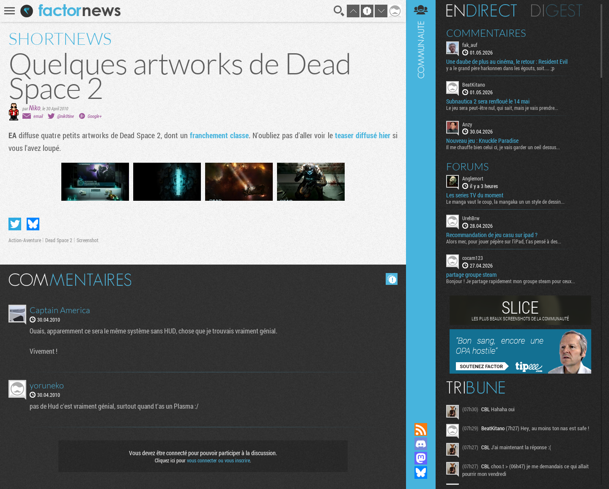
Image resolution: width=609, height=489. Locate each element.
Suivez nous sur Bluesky (420, 472)
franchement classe (219, 135)
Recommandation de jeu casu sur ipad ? (492, 235)
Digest (557, 10)
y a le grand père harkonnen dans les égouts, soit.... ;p (500, 68)
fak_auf (469, 44)
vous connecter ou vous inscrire (218, 460)
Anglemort (472, 178)
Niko (35, 107)
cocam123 (472, 257)
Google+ (95, 116)
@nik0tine (65, 116)
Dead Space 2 (58, 240)
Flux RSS (420, 429)
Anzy (467, 124)
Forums (467, 166)
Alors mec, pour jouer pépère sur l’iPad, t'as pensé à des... (503, 241)
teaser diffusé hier (362, 135)
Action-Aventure (24, 240)
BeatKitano (473, 84)
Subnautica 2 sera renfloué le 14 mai (487, 101)
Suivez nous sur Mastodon (420, 458)
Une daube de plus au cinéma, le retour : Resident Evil (507, 61)
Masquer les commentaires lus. (392, 279)
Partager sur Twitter (14, 224)
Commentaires (486, 33)
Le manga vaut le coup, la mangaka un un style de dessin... (505, 201)
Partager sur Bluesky (33, 224)
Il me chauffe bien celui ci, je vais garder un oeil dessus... (503, 147)
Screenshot (88, 240)
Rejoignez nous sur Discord (420, 443)
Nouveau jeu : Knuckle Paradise (482, 140)
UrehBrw (471, 218)
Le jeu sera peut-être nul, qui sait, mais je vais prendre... (502, 107)
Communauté (420, 203)
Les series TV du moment (474, 195)
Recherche (339, 11)
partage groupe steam (471, 274)
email (38, 116)
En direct (481, 10)
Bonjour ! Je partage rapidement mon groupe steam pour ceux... (510, 281)
